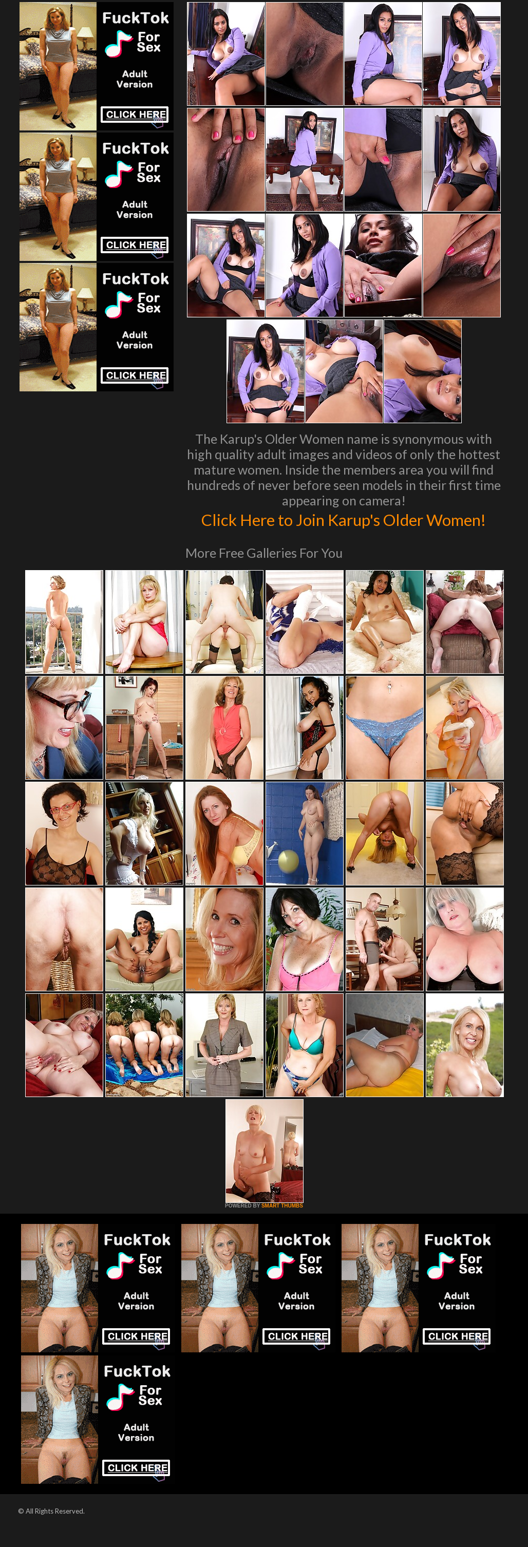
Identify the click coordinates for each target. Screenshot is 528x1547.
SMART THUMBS (282, 1227)
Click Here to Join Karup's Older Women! (344, 529)
